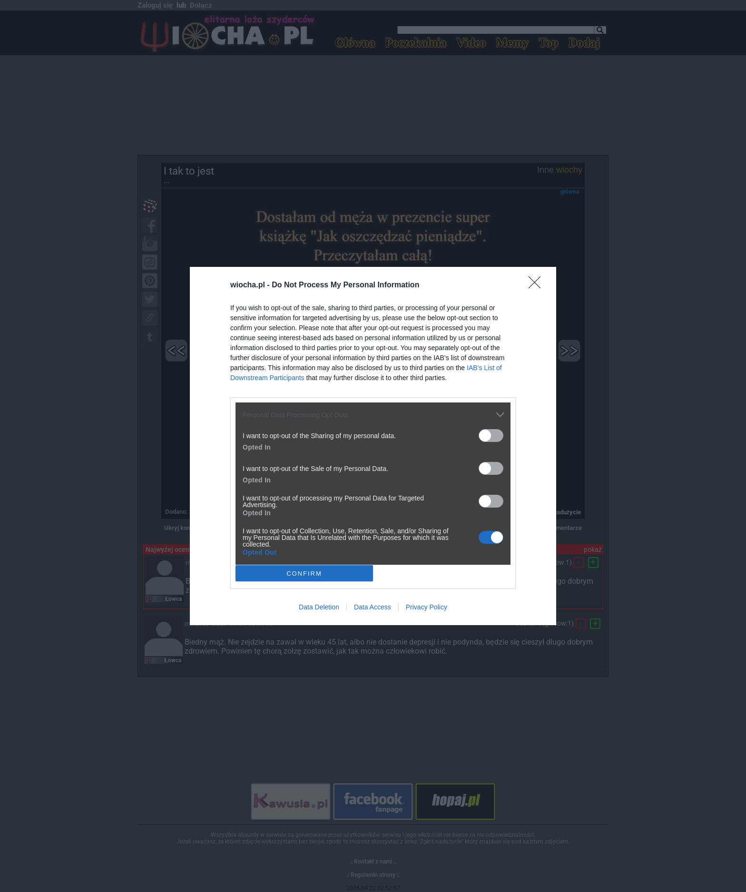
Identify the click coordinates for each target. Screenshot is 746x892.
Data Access (372, 607)
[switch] (491, 435)
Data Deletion (319, 607)
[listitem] (373, 415)
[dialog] (373, 446)
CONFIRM (304, 573)
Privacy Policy (426, 607)
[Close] (538, 285)
